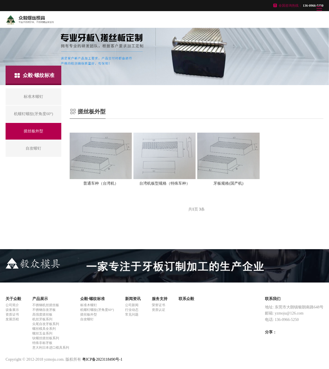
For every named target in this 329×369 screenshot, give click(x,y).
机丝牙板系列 (42, 319)
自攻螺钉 (87, 319)
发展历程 (12, 319)
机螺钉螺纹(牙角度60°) (97, 310)
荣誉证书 (158, 305)
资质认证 (158, 310)
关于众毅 (13, 299)
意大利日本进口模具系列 (50, 348)
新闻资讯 (133, 299)
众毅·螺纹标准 (92, 299)
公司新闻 (131, 305)
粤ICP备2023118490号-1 (102, 359)
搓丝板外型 (88, 314)
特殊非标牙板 (42, 343)
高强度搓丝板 (42, 314)
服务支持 (159, 299)
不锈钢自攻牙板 (44, 310)
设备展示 (12, 310)
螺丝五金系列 (42, 333)
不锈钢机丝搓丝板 (45, 305)
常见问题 (131, 314)
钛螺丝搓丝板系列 (45, 338)
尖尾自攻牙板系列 (45, 324)
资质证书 (12, 314)
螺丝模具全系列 (44, 329)
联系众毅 (186, 299)
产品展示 (40, 299)
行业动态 (131, 310)
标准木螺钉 (88, 305)
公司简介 (12, 305)
